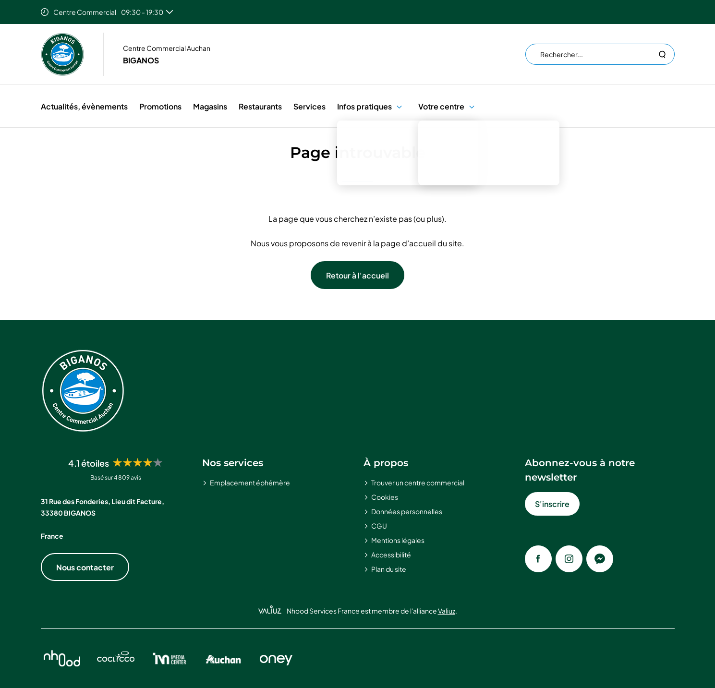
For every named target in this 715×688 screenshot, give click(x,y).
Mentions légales (397, 540)
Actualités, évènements (84, 106)
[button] (399, 106)
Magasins (210, 106)
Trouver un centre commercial (417, 482)
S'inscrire (552, 504)
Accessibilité (391, 554)
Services (309, 106)
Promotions (160, 106)
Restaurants (260, 106)
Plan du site (388, 569)
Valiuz (446, 610)
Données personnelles (406, 511)
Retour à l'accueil (357, 275)
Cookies (384, 497)
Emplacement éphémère (250, 482)
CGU (379, 525)
